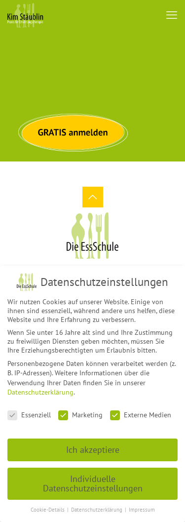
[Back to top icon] (92, 197)
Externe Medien (140, 409)
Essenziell (29, 409)
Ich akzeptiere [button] (92, 444)
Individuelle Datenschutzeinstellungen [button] (93, 478)
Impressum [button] (142, 504)
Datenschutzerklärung (40, 387)
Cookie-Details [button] (48, 504)
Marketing (80, 409)
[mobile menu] (171, 14)
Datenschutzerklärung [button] (97, 504)
